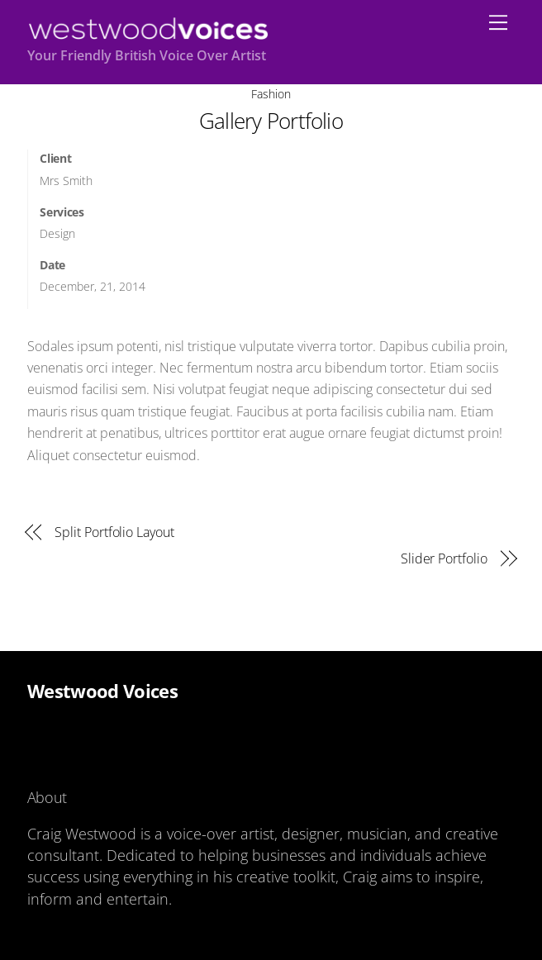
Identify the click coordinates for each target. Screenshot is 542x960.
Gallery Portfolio (271, 121)
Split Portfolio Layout (114, 532)
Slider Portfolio (444, 558)
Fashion (271, 94)
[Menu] (498, 22)
